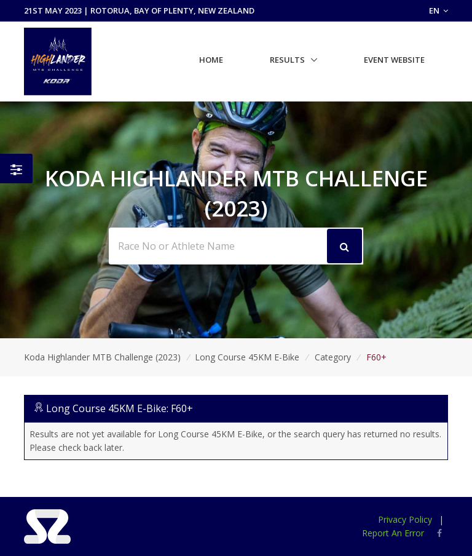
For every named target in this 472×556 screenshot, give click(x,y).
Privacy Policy (405, 519)
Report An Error (393, 533)
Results (287, 59)
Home (211, 59)
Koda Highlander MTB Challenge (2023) (102, 357)
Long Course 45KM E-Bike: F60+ (119, 408)
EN (438, 10)
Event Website (394, 59)
